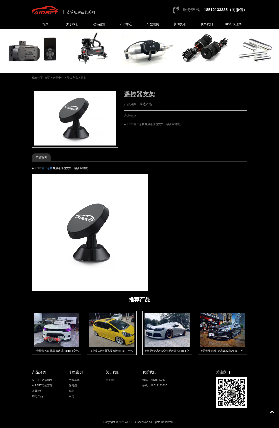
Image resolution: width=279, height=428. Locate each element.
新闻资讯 (180, 24)
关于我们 (72, 24)
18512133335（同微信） (225, 10)
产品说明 (41, 157)
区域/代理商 (233, 24)
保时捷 (73, 385)
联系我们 (207, 24)
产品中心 (126, 24)
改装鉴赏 (99, 24)
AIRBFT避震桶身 (42, 379)
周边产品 (72, 77)
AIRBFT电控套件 (42, 385)
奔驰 (71, 390)
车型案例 (153, 24)
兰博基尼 (74, 379)
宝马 (71, 396)
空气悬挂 (47, 168)
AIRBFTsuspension (136, 422)
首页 (45, 24)
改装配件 (37, 390)
